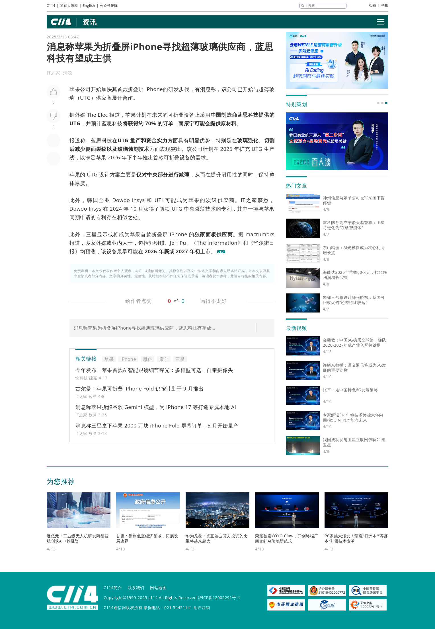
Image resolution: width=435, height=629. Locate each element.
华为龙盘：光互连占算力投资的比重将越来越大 (217, 538)
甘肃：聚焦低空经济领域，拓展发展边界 (147, 538)
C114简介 (113, 587)
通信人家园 (69, 5)
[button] (378, 103)
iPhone (154, 89)
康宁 (189, 123)
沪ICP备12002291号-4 (219, 597)
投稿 (372, 5)
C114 (51, 5)
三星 (91, 234)
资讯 (90, 21)
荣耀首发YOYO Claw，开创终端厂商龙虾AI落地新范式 (286, 538)
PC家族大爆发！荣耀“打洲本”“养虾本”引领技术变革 (356, 538)
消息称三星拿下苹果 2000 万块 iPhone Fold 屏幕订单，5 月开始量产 (157, 425)
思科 (248, 114)
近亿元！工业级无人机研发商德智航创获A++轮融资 (78, 538)
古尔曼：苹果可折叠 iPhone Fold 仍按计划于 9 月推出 (139, 388)
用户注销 (202, 607)
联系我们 (136, 587)
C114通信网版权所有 (123, 607)
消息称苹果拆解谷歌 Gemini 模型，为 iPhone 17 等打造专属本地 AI (155, 407)
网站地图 (158, 587)
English (89, 5)
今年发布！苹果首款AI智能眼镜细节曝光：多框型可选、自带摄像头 (154, 370)
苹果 (74, 89)
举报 (384, 5)
